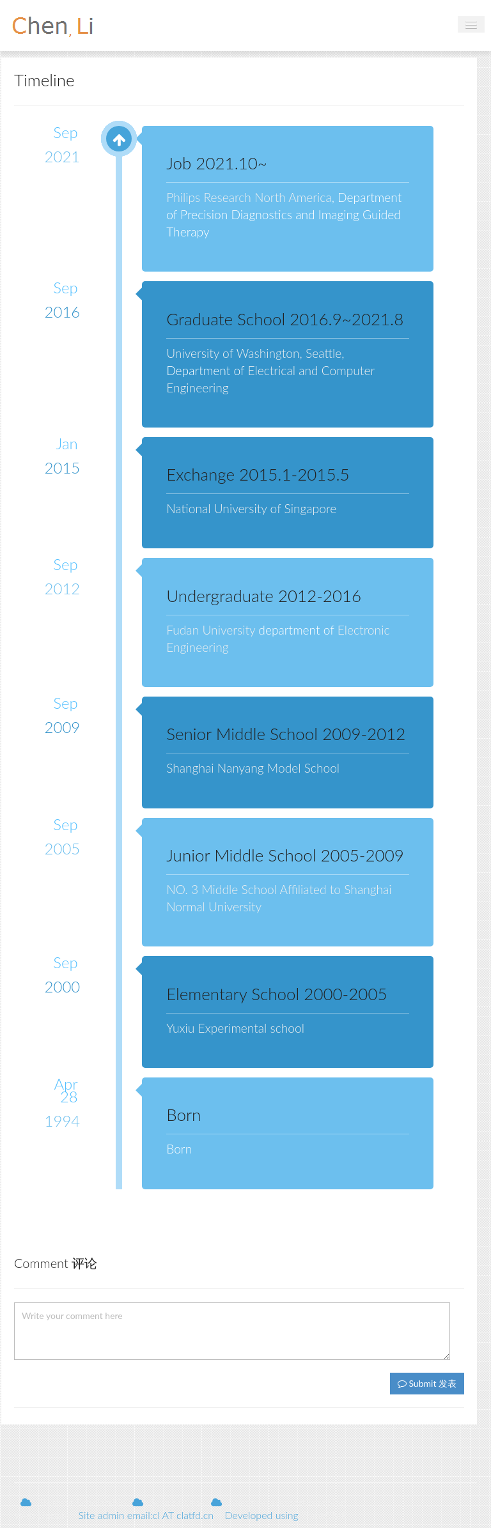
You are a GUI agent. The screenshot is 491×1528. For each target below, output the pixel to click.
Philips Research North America (249, 197)
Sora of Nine (177, 1502)
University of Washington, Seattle (253, 353)
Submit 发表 (427, 1383)
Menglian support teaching (287, 1502)
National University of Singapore (251, 508)
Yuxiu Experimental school (235, 1028)
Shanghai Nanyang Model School (252, 767)
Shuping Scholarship (82, 1502)
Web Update (42, 1515)
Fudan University (210, 629)
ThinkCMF (324, 1515)
